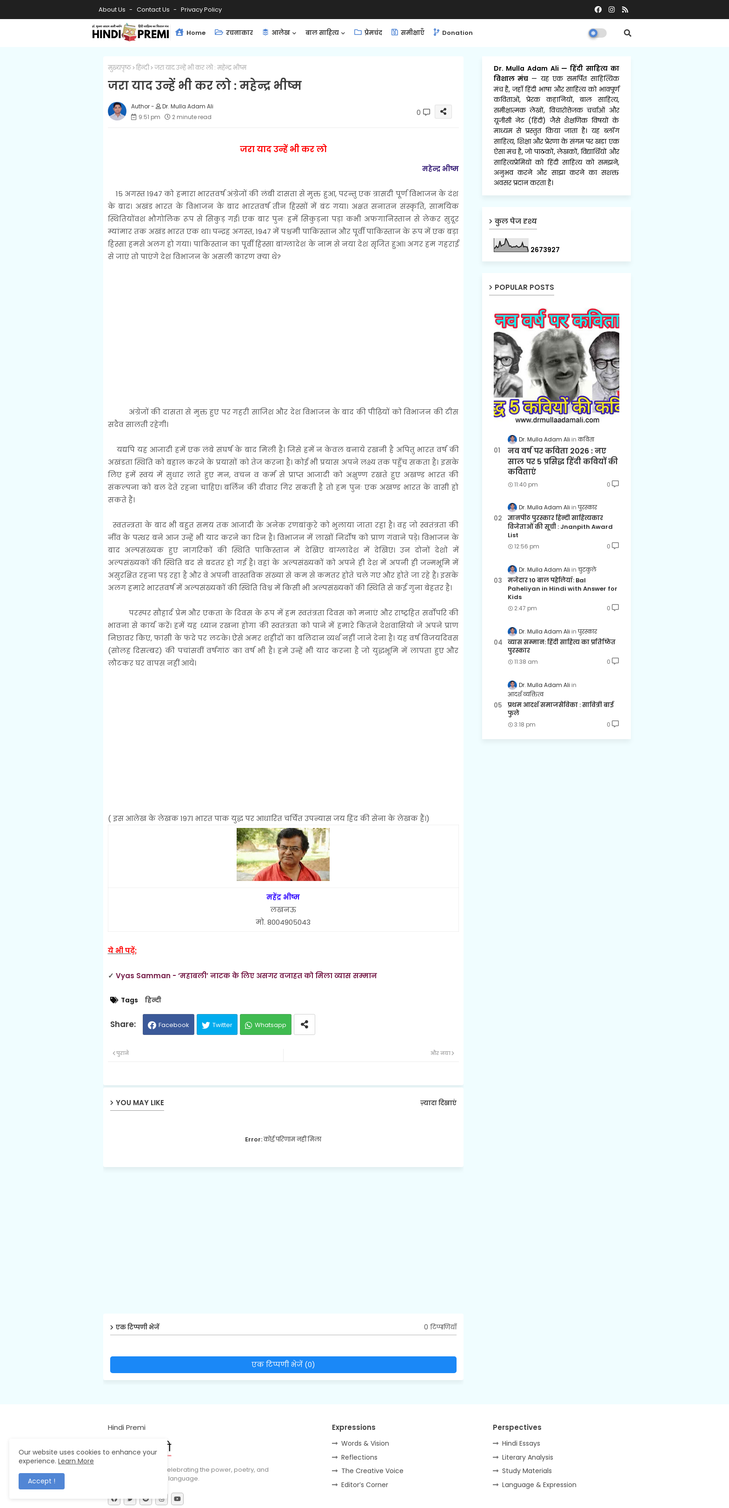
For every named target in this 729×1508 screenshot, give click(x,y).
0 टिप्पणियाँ (440, 1327)
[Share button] (304, 1024)
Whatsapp (270, 1025)
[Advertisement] (283, 328)
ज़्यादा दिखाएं (438, 1103)
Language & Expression (539, 1484)
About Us (113, 9)
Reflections (359, 1457)
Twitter (222, 1025)
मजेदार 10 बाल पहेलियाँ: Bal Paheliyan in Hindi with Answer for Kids (562, 588)
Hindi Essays (521, 1443)
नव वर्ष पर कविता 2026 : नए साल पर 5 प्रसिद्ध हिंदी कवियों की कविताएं (563, 461)
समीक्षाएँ (407, 32)
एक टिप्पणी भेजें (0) (283, 1364)
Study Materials (527, 1470)
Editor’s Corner (364, 1484)
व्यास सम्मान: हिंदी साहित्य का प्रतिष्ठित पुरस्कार (562, 646)
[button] (627, 33)
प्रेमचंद (368, 32)
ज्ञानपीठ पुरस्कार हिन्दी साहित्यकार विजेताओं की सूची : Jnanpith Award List (560, 526)
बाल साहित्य (322, 32)
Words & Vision (365, 1443)
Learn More (76, 1461)
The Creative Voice (372, 1470)
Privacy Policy (201, 9)
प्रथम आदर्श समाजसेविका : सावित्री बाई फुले (561, 709)
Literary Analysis (527, 1457)
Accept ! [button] (41, 1481)
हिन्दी (142, 67)
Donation (453, 32)
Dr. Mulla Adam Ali (528, 68)
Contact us (154, 9)
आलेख (276, 32)
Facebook (174, 1025)
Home (190, 32)
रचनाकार (234, 32)
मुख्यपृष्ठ (119, 67)
